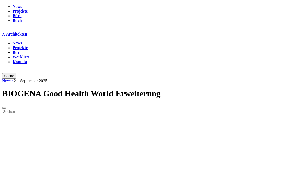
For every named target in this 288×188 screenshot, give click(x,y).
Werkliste (21, 57)
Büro (17, 16)
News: (7, 81)
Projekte (20, 11)
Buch (17, 20)
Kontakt (20, 62)
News (17, 6)
